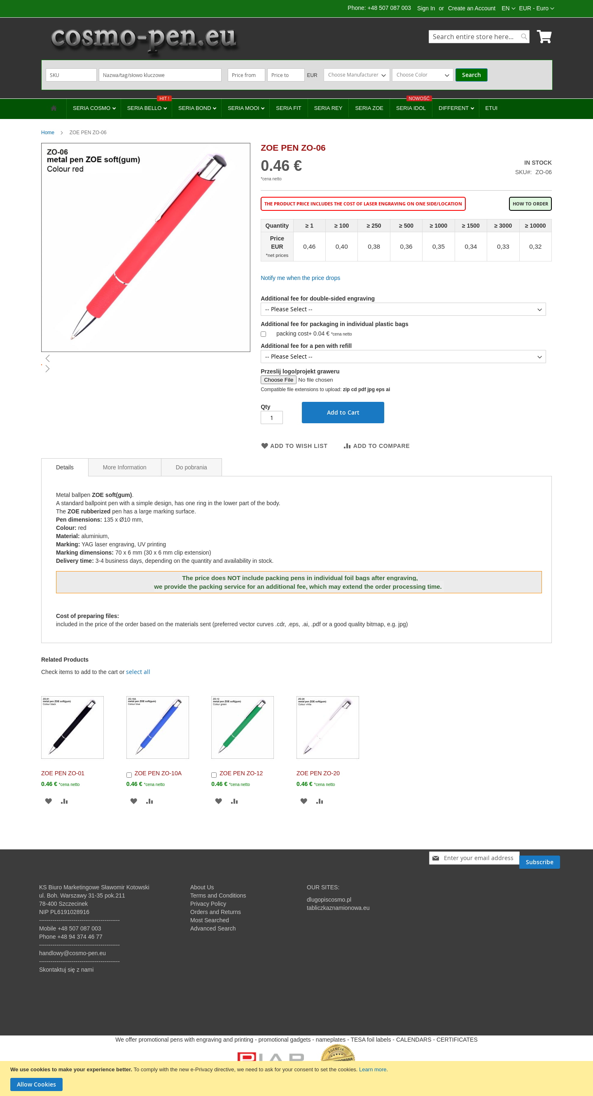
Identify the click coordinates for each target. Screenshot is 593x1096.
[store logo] (144, 43)
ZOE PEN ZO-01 (62, 773)
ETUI (492, 108)
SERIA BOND (195, 108)
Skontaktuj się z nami (66, 969)
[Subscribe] (539, 858)
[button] (536, 8)
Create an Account (471, 8)
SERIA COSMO (92, 108)
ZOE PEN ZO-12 (241, 773)
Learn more (372, 1069)
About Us (202, 887)
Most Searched (209, 920)
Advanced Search (213, 928)
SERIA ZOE (369, 108)
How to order (530, 204)
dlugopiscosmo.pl (329, 899)
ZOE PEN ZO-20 (318, 773)
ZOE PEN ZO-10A (158, 773)
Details (65, 467)
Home (47, 132)
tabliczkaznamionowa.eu (338, 908)
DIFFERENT (454, 108)
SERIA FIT (288, 108)
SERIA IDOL (414, 105)
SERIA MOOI (244, 108)
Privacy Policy (208, 903)
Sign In (426, 8)
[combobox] (479, 36)
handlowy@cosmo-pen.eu (72, 953)
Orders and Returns (215, 912)
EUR (312, 75)
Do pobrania (191, 467)
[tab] (65, 467)
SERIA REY (328, 108)
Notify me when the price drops (300, 278)
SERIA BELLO (149, 105)
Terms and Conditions (218, 895)
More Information (125, 467)
